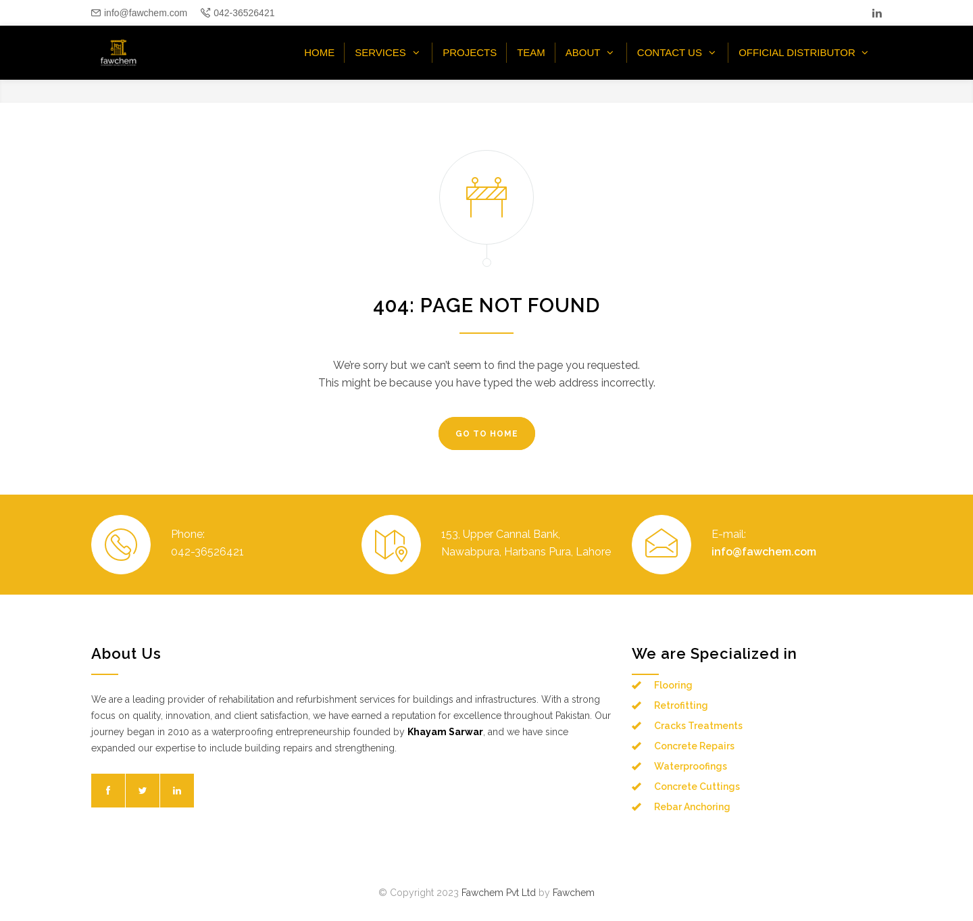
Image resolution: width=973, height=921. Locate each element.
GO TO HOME (486, 434)
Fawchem (574, 892)
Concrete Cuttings (697, 786)
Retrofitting (681, 705)
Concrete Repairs (694, 746)
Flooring (673, 685)
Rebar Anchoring (692, 806)
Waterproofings (690, 766)
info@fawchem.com (145, 12)
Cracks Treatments (698, 725)
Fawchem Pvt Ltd (498, 892)
